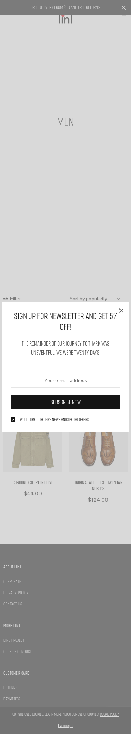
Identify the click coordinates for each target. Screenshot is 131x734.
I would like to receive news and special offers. (54, 419)
